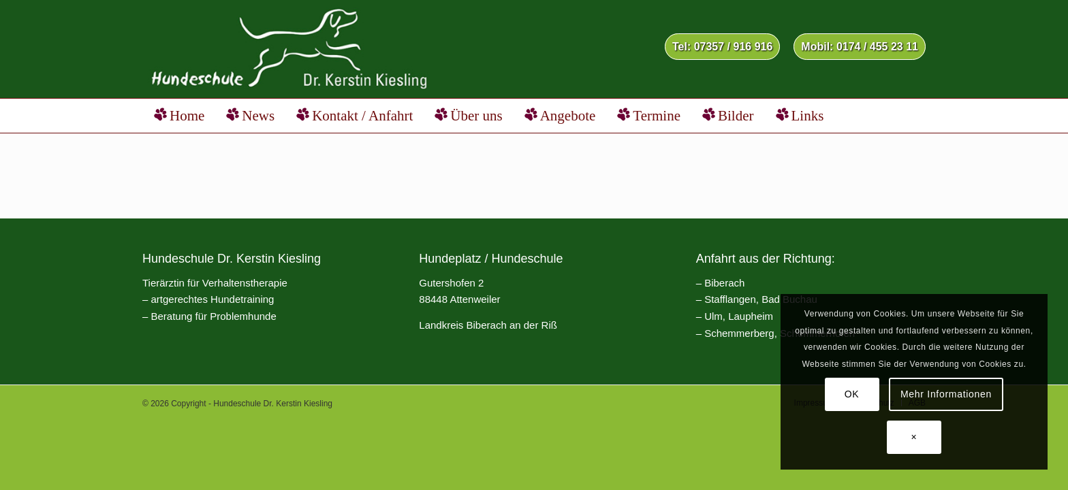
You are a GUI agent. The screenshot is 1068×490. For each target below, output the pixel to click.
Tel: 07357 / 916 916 (722, 46)
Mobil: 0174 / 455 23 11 (859, 46)
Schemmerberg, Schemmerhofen (779, 333)
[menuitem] (722, 47)
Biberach (724, 283)
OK (852, 394)
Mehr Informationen (946, 394)
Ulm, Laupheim (738, 316)
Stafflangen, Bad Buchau (760, 299)
